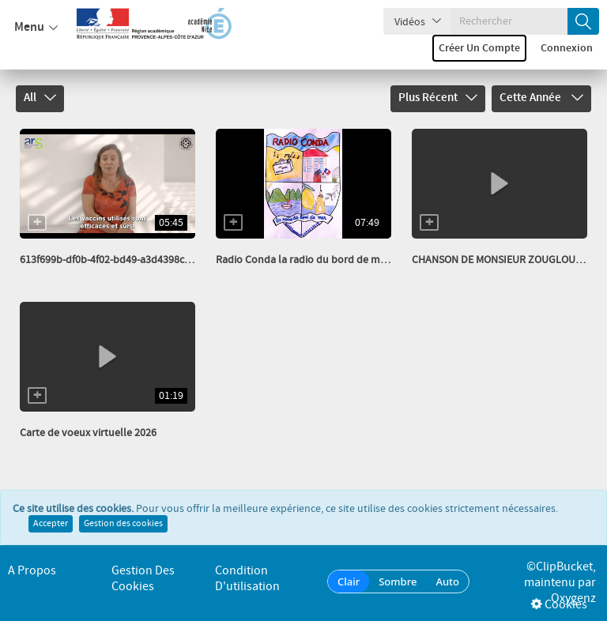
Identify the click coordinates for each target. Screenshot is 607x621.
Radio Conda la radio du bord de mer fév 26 (318, 260)
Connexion (567, 48)
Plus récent (437, 98)
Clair (348, 581)
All (40, 98)
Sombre (398, 581)
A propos (32, 571)
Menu (36, 27)
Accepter (50, 524)
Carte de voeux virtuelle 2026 (88, 433)
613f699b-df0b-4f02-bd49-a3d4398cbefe (112, 260)
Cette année (541, 98)
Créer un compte (479, 48)
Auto (447, 581)
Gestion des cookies (123, 524)
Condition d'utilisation (247, 579)
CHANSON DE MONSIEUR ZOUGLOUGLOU (507, 260)
